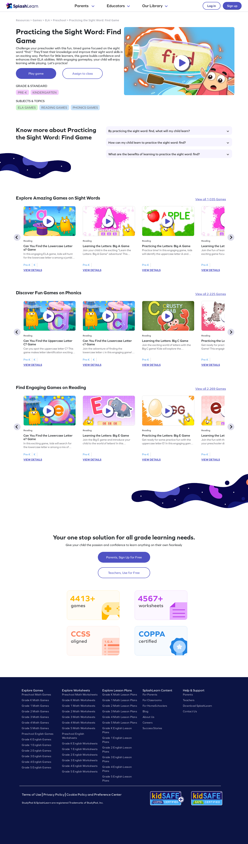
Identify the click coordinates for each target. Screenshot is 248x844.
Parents (84, 6)
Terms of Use (32, 794)
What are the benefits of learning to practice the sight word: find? (168, 154)
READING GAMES (54, 107)
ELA (47, 20)
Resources (23, 20)
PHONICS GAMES (85, 107)
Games (37, 20)
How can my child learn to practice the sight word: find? (168, 142)
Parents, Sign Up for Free (124, 557)
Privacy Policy (53, 794)
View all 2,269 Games (210, 388)
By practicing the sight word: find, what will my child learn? (168, 131)
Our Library (155, 6)
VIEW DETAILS (32, 270)
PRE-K (22, 92)
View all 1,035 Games (210, 199)
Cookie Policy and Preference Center (93, 794)
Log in (211, 6)
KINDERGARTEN (45, 92)
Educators (118, 6)
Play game (36, 73)
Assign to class (82, 73)
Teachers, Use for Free (124, 572)
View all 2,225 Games (210, 294)
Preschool (59, 20)
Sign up (232, 6)
